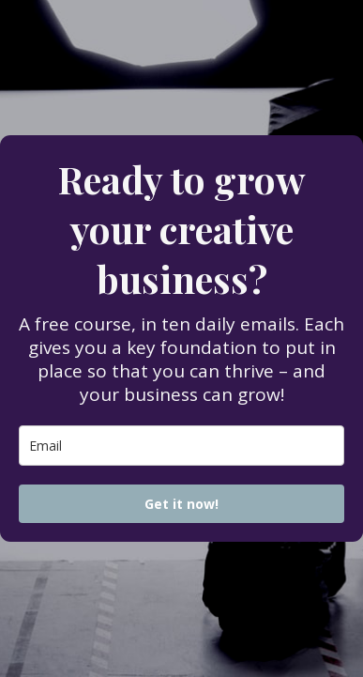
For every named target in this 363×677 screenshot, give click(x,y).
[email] (181, 445)
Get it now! (181, 504)
